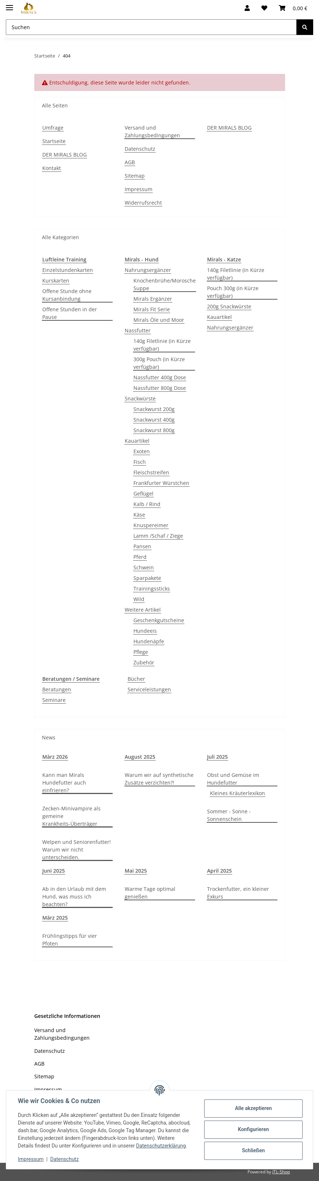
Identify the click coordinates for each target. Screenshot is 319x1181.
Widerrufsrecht (143, 202)
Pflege (140, 651)
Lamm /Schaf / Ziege (158, 535)
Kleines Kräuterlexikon (237, 793)
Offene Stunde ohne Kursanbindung (67, 295)
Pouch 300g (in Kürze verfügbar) (232, 292)
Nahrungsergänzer (148, 269)
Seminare (54, 699)
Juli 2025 (217, 756)
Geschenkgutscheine (158, 620)
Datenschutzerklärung (161, 1146)
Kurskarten (55, 280)
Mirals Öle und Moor (158, 319)
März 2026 (55, 756)
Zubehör (143, 662)
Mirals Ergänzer (152, 298)
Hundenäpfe (148, 641)
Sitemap (135, 175)
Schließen (253, 1150)
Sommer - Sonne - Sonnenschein (229, 815)
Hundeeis (145, 630)
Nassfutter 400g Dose (159, 377)
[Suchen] (304, 27)
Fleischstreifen (151, 472)
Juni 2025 (53, 870)
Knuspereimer (150, 525)
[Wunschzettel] (264, 8)
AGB (130, 162)
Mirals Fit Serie (151, 309)
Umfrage (52, 127)
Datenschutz (64, 1159)
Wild (138, 599)
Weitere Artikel (143, 609)
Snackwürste (140, 398)
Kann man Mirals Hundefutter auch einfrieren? (64, 782)
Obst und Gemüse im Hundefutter (233, 778)
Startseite (54, 141)
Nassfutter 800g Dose (159, 387)
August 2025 (140, 756)
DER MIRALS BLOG (64, 154)
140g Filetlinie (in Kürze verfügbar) (162, 344)
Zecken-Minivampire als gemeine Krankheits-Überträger (71, 816)
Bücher (136, 678)
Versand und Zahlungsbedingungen (152, 131)
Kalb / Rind (146, 504)
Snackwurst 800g (154, 430)
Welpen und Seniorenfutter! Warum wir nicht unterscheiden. (76, 849)
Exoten (141, 451)
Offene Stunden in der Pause (69, 313)
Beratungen (56, 689)
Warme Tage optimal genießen (150, 892)
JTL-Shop (281, 1172)
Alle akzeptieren (253, 1108)
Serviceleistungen (149, 689)
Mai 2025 (136, 870)
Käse (139, 514)
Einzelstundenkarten (67, 269)
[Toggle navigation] (9, 4)
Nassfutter (138, 330)
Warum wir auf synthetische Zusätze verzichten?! (159, 778)
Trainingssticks (151, 588)
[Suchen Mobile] (151, 27)
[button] (247, 8)
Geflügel (143, 493)
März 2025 (55, 917)
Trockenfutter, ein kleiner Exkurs (238, 892)
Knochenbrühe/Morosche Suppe (164, 284)
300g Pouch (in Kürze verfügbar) (159, 363)
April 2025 (219, 870)
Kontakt (51, 168)
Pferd (140, 556)
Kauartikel (137, 440)
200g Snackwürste (229, 306)
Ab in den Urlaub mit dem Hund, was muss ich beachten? (74, 896)
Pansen (142, 546)
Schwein (143, 567)
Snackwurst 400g (154, 419)
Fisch (139, 461)
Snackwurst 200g (154, 409)
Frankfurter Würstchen (161, 482)
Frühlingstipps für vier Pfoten (69, 939)
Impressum (30, 1159)
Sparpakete (147, 577)
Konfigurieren (253, 1129)
